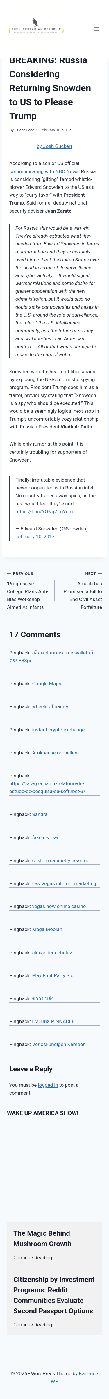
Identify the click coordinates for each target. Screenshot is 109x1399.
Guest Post (24, 130)
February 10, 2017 (35, 536)
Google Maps (46, 683)
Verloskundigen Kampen (58, 1044)
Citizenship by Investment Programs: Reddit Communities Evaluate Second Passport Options (53, 1295)
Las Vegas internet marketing (64, 883)
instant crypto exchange (58, 730)
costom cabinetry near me (60, 860)
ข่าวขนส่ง (42, 998)
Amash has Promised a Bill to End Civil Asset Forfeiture (81, 589)
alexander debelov (52, 952)
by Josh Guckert (54, 146)
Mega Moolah (47, 929)
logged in (48, 1085)
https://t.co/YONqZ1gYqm (44, 511)
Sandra (39, 814)
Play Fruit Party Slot (53, 975)
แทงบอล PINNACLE (53, 1021)
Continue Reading (32, 1257)
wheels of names (50, 706)
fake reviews (45, 837)
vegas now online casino (59, 906)
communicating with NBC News (44, 171)
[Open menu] (96, 28)
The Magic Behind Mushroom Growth (42, 1238)
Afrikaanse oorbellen (54, 753)
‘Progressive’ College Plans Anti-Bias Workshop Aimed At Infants (28, 589)
